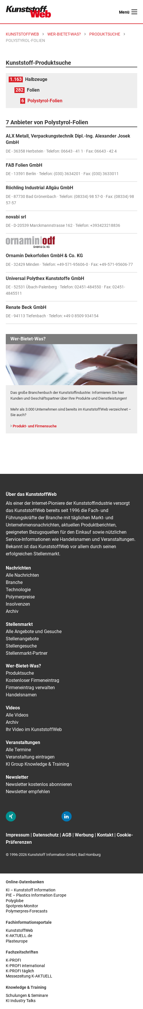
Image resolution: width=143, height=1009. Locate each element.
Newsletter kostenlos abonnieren (39, 784)
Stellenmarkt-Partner (26, 653)
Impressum (17, 835)
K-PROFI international (25, 965)
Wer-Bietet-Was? (23, 666)
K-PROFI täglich (20, 971)
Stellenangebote (22, 638)
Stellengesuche (21, 646)
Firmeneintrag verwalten (30, 687)
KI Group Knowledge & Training (37, 764)
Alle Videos (17, 715)
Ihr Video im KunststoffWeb (34, 729)
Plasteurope (16, 941)
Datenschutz (46, 835)
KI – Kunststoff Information (30, 890)
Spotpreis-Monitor (22, 906)
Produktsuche (20, 673)
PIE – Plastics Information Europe (36, 895)
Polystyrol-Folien (44, 100)
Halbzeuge (36, 79)
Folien (33, 90)
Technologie (18, 589)
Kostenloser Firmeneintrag (32, 680)
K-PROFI (13, 960)
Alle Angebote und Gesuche (34, 631)
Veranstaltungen (23, 742)
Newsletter (17, 777)
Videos (13, 708)
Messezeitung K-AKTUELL (29, 976)
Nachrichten (18, 568)
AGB (66, 835)
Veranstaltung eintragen (30, 757)
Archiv (12, 611)
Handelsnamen (21, 695)
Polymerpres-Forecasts (26, 911)
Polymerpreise (20, 597)
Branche (14, 582)
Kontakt (105, 835)
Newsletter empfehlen (28, 791)
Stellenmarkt (19, 624)
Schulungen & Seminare (27, 995)
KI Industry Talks (21, 1000)
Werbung (84, 835)
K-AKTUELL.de (19, 935)
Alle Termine (18, 749)
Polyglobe (14, 900)
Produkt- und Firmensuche (35, 426)
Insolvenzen (18, 604)
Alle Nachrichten (22, 575)
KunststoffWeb (19, 930)
